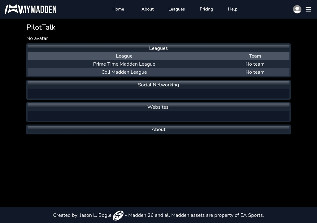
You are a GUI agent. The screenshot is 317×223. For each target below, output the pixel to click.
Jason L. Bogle (102, 215)
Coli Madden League (124, 72)
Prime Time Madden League (124, 64)
